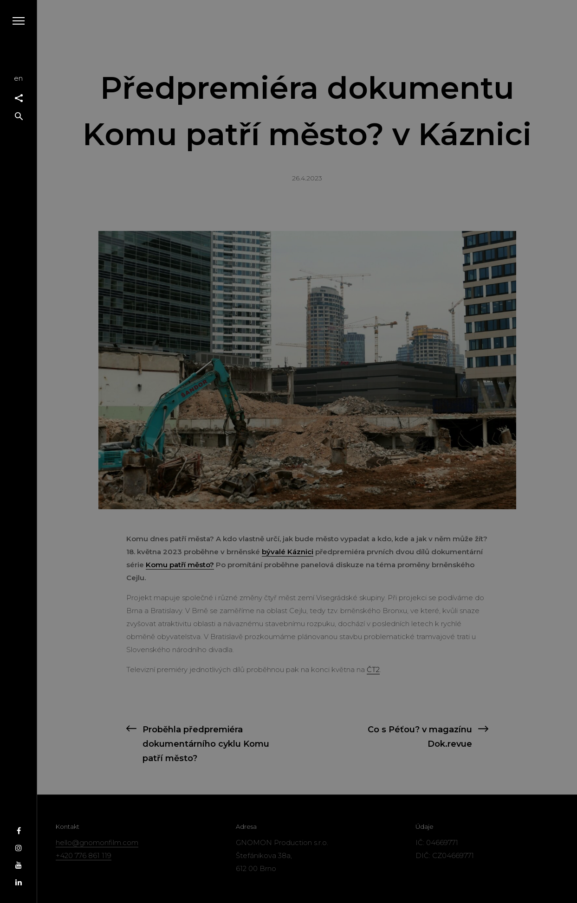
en (18, 78)
